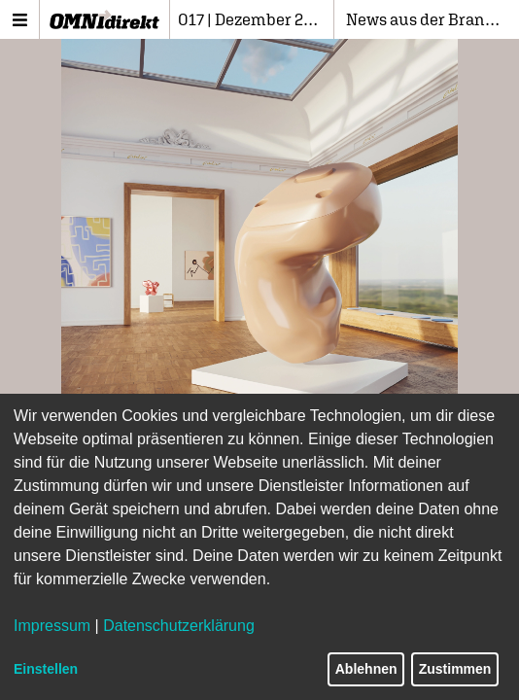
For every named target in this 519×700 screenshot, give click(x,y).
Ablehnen (366, 669)
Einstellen (46, 669)
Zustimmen (455, 669)
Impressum (52, 625)
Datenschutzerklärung (179, 625)
